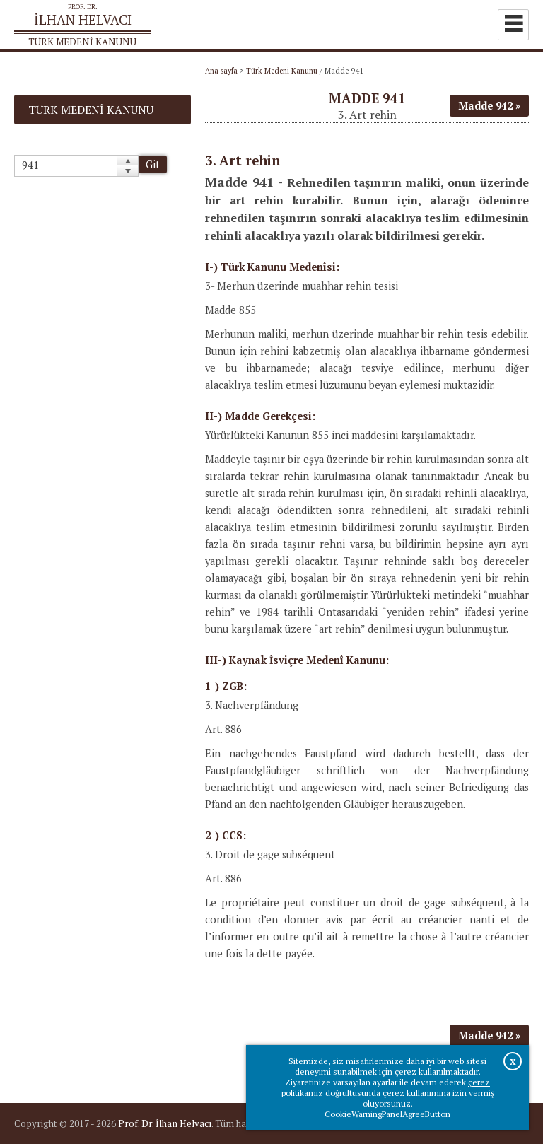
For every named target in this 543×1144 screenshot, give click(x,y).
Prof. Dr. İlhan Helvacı (164, 1123)
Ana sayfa (221, 71)
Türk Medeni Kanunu (281, 71)
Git (153, 164)
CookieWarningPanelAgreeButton (387, 1114)
